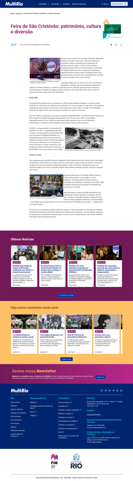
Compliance (63, 406)
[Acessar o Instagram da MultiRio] (105, 390)
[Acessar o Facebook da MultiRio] (113, 390)
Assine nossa (34, 371)
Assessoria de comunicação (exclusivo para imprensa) (104, 421)
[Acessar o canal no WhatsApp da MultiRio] (117, 390)
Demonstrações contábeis (68, 421)
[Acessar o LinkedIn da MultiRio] (121, 390)
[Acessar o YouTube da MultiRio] (102, 390)
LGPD (61, 432)
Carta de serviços (65, 402)
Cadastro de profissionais (68, 428)
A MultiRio (44, 4)
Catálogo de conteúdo (18, 413)
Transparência (64, 398)
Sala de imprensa (17, 409)
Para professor (16, 416)
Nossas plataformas (38, 398)
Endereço (90, 398)
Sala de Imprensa (79, 4)
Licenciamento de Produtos (17, 435)
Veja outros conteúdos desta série (34, 307)
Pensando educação (18, 430)
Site (12, 398)
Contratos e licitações (66, 425)
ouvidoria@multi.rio (93, 414)
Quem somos (15, 402)
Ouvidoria (91, 411)
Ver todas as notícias (66, 295)
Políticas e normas (65, 414)
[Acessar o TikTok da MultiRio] (109, 390)
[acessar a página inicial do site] (14, 4)
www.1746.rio (96, 442)
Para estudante (16, 420)
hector (33, 412)
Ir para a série (66, 359)
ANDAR (33, 402)
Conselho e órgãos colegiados (69, 410)
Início (12, 13)
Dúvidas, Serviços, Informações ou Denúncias (100, 433)
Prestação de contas (66, 417)
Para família (15, 423)
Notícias (66, 4)
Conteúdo (56, 4)
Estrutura (14, 406)
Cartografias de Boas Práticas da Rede (41, 407)
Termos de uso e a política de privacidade (68, 437)
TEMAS (33, 415)
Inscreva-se (100, 377)
